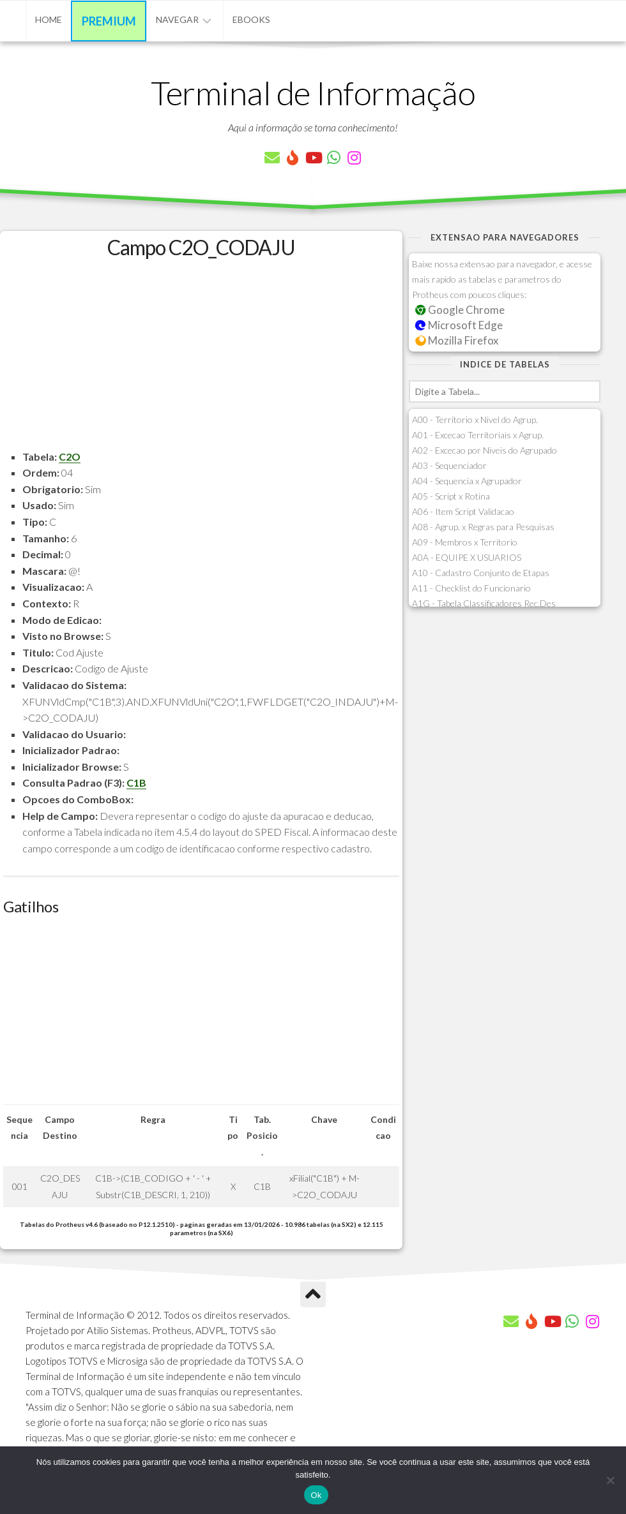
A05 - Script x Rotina (451, 496)
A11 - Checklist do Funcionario (471, 588)
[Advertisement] (201, 359)
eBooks (251, 19)
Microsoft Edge (459, 325)
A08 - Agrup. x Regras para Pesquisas (483, 526)
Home (48, 19)
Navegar (177, 19)
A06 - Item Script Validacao (463, 511)
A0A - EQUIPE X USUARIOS (466, 557)
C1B (136, 782)
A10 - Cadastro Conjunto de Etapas (480, 572)
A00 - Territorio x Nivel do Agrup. (475, 419)
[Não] (610, 1480)
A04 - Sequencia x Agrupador (467, 480)
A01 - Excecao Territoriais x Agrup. (478, 434)
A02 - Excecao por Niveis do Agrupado (484, 450)
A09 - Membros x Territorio (464, 542)
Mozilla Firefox (456, 340)
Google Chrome (460, 309)
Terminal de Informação (313, 92)
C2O (69, 456)
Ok (315, 1495)
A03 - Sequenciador (449, 465)
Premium (109, 21)
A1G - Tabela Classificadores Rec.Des (484, 603)
